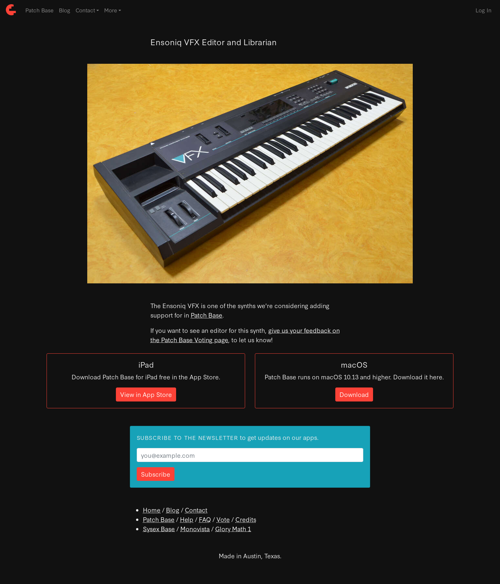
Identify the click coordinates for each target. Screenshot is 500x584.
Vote (223, 519)
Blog (64, 10)
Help (186, 519)
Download (354, 394)
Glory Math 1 (233, 528)
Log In (484, 10)
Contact (196, 509)
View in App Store (146, 394)
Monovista (195, 528)
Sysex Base (159, 528)
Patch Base (39, 10)
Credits (245, 519)
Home (151, 509)
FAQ (205, 519)
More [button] (110, 10)
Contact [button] (85, 10)
